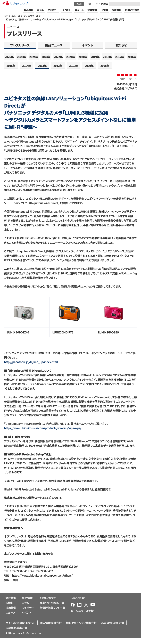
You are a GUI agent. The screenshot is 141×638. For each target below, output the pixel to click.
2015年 (10, 66)
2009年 (89, 66)
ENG (89, 4)
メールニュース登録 (82, 611)
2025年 (21, 57)
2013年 (42, 66)
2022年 (58, 57)
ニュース (15, 16)
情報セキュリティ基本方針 (81, 623)
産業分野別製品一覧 (52, 603)
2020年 (82, 57)
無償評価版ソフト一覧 (52, 608)
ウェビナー (28, 608)
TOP (5, 16)
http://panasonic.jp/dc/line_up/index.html (31, 362)
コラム (25, 603)
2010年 (73, 66)
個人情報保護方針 (51, 623)
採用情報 (10, 608)
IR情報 (9, 603)
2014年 (26, 66)
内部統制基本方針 (16, 628)
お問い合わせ (47, 598)
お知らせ (121, 45)
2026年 (9, 57)
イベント (87, 45)
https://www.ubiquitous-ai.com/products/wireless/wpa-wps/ (42, 428)
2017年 (119, 57)
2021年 (70, 57)
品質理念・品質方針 (112, 623)
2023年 (46, 57)
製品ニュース (53, 45)
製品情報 (27, 598)
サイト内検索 (102, 4)
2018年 (107, 57)
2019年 (95, 57)
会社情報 (10, 598)
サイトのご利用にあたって (20, 623)
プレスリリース (30, 16)
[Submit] (136, 4)
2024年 (33, 57)
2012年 (57, 66)
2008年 (104, 66)
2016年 (131, 57)
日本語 (78, 4)
